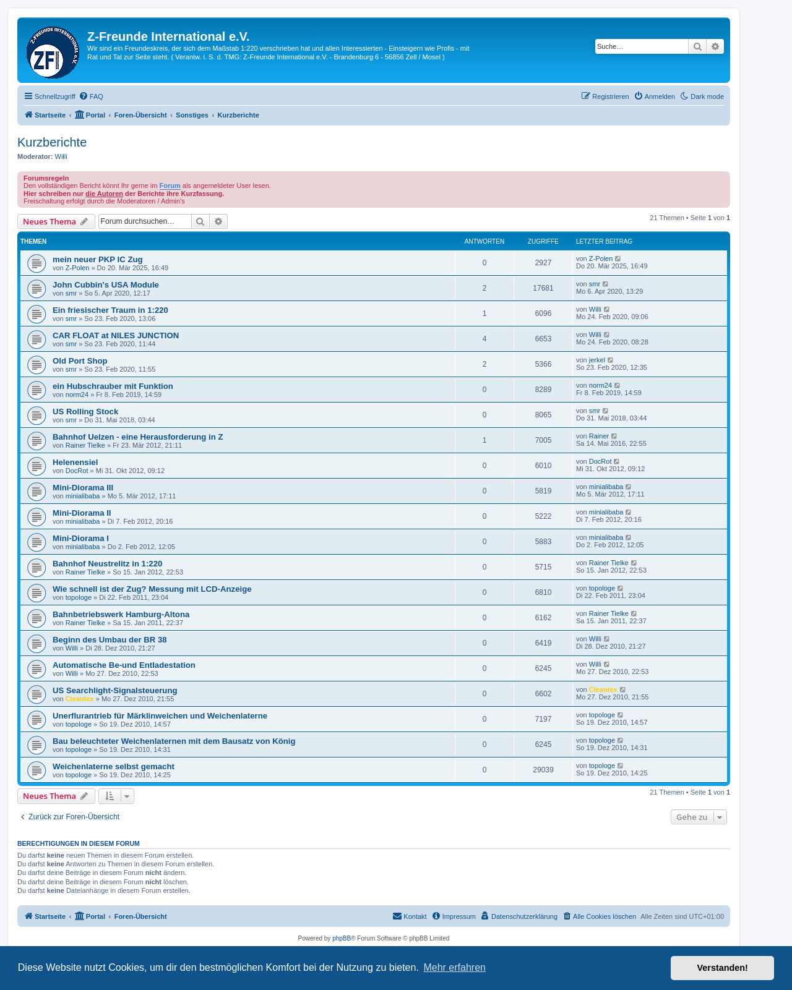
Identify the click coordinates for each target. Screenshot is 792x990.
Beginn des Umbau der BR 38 (110, 639)
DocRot (77, 470)
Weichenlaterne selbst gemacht (113, 766)
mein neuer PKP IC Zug (98, 259)
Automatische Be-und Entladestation (124, 665)
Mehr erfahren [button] (454, 967)
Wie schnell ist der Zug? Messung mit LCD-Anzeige (152, 589)
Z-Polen (78, 267)
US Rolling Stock (85, 411)
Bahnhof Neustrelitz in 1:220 (107, 563)
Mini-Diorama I (81, 538)
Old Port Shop (80, 360)
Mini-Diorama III (83, 487)
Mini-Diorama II (82, 513)
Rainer (599, 436)
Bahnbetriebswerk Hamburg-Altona (121, 614)
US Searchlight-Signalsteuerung (115, 690)
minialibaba (83, 496)
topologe (79, 597)
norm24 (77, 394)
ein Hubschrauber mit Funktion (113, 386)
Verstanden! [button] (722, 968)
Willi (61, 156)
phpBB (341, 938)
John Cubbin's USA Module (106, 284)
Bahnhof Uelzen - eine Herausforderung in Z (138, 437)
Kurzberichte (52, 142)
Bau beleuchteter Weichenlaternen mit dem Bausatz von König (174, 741)
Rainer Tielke (85, 445)
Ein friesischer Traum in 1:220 (110, 310)
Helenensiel (75, 462)
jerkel (597, 360)
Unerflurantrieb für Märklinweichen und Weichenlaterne (160, 715)
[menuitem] (91, 96)
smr (71, 293)
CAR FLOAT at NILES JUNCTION (116, 335)
